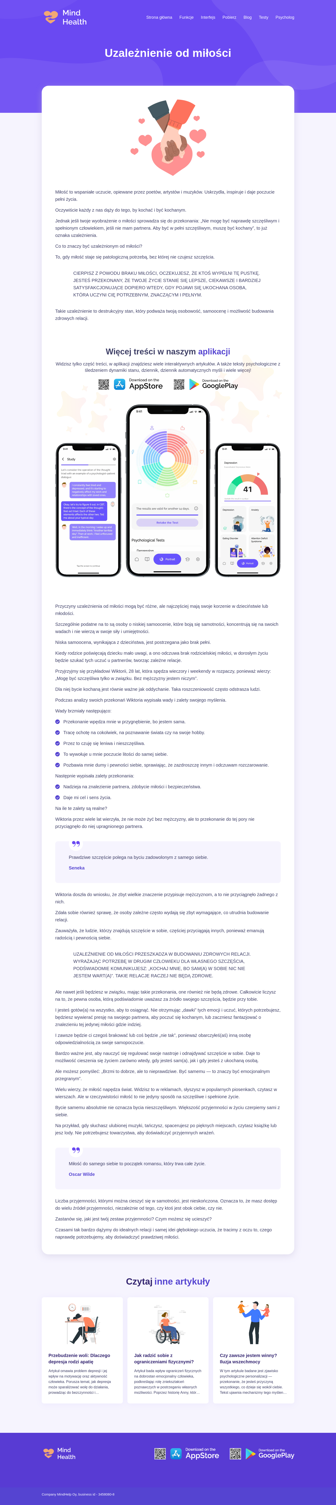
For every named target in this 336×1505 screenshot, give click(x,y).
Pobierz (229, 17)
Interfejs (208, 17)
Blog (248, 17)
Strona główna (159, 17)
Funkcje (187, 17)
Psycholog (285, 17)
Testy (263, 17)
